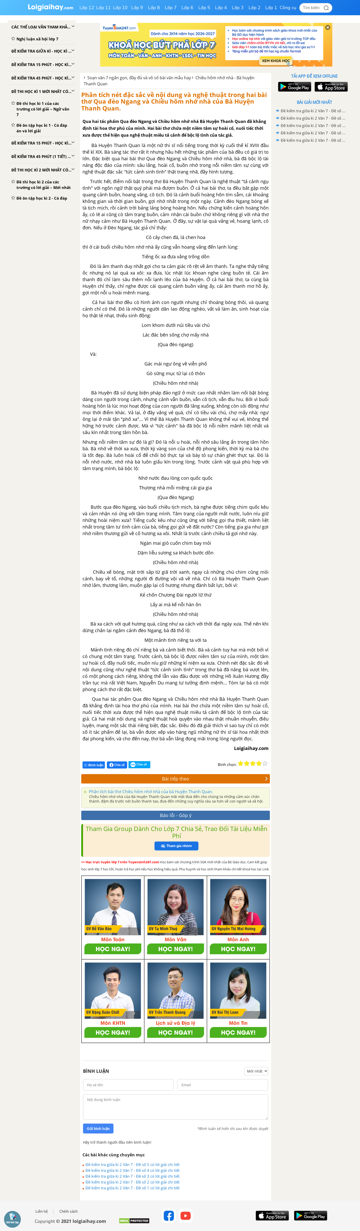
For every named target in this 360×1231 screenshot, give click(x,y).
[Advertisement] (314, 225)
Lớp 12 (86, 8)
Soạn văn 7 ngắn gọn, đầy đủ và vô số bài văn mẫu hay (139, 78)
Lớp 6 (187, 8)
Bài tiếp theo (215, 779)
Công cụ (288, 8)
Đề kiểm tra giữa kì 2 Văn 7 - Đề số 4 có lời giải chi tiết (132, 1170)
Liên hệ (41, 1211)
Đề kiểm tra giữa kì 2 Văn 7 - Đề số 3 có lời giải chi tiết (132, 1176)
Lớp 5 (204, 8)
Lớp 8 (154, 8)
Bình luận (93, 765)
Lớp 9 (137, 8)
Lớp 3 (238, 8)
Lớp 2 (254, 8)
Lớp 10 (120, 8)
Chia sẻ (117, 765)
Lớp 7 (171, 8)
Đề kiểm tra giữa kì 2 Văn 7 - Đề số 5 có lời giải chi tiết (132, 1164)
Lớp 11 (103, 8)
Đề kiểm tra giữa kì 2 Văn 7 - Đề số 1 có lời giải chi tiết (132, 1187)
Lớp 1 (271, 8)
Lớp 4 (221, 8)
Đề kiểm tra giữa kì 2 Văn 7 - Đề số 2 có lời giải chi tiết (132, 1182)
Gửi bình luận (98, 1129)
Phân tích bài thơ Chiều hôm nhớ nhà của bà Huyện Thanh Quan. (150, 791)
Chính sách (68, 1211)
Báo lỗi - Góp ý (175, 815)
